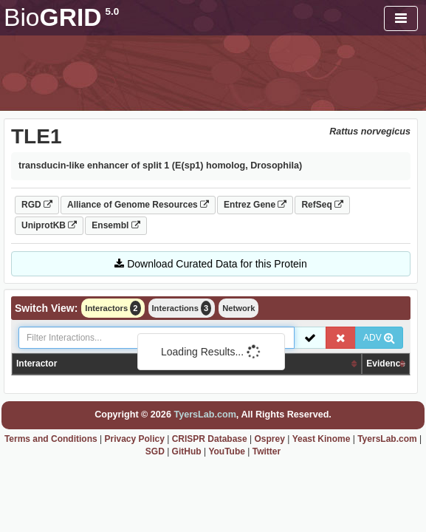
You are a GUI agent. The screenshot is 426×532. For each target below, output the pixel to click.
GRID (61, 17)
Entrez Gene (255, 205)
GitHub (187, 451)
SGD (155, 451)
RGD (36, 205)
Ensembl (116, 225)
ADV (379, 337)
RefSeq (322, 205)
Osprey (270, 439)
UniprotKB (49, 225)
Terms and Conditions (50, 439)
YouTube (226, 451)
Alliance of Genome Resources (138, 205)
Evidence (385, 363)
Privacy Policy (134, 439)
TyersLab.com (205, 414)
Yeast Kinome (321, 439)
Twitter (266, 451)
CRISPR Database (209, 439)
